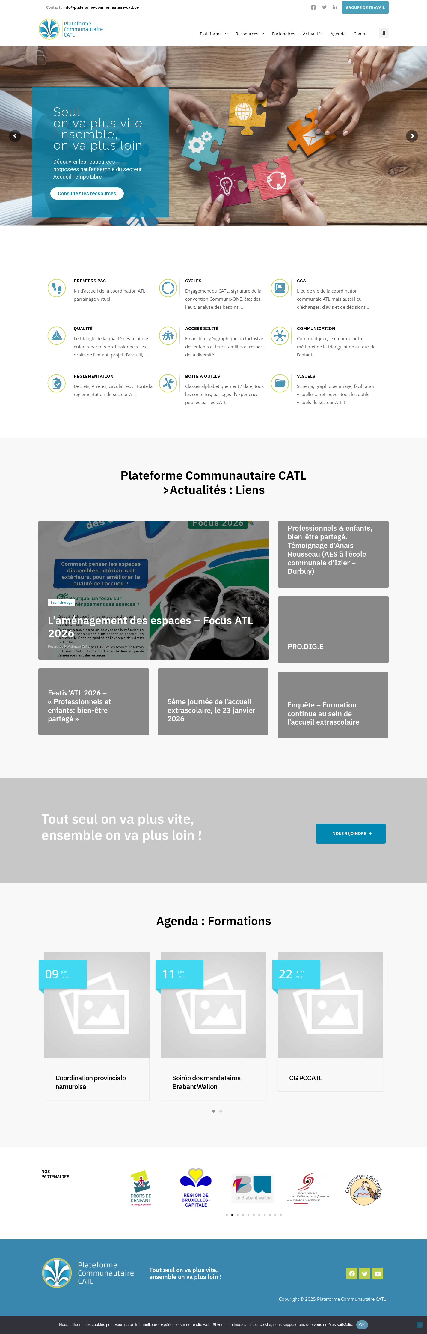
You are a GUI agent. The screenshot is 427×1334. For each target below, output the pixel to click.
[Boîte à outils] (212, 390)
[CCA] (323, 294)
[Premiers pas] (100, 290)
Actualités (313, 34)
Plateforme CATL (76, 646)
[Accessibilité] (212, 342)
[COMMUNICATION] (323, 342)
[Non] (420, 1325)
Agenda (338, 34)
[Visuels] (323, 390)
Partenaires (283, 34)
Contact (361, 34)
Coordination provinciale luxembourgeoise (90, 1082)
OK (362, 1324)
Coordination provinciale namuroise (207, 1082)
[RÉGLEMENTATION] (100, 386)
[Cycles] (212, 294)
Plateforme (214, 34)
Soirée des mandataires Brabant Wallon (323, 1082)
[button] (384, 33)
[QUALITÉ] (100, 342)
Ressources (250, 34)
